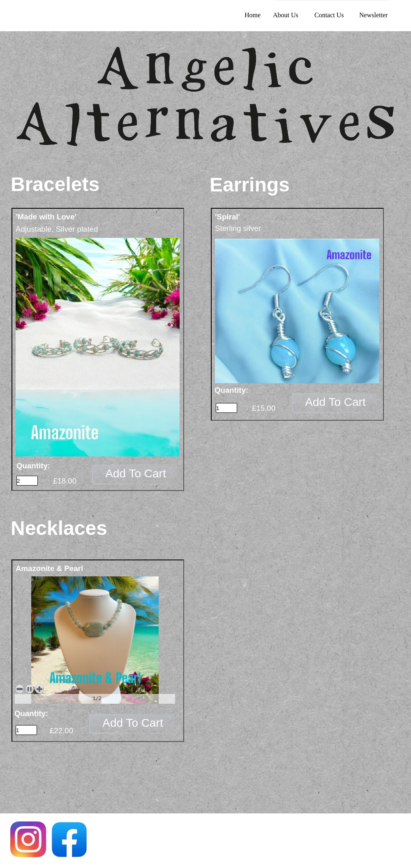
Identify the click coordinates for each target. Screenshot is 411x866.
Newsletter (373, 15)
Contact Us (329, 15)
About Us (285, 15)
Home (253, 15)
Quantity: (33, 465)
